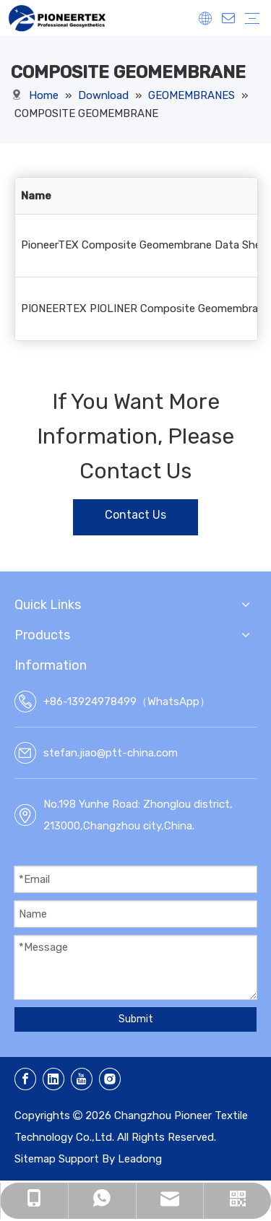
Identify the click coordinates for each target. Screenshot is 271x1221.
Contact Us (135, 515)
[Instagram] (110, 1079)
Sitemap (35, 1158)
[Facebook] (25, 1079)
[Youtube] (82, 1079)
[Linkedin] (53, 1079)
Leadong (140, 1158)
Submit (136, 1019)
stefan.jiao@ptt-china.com (110, 752)
